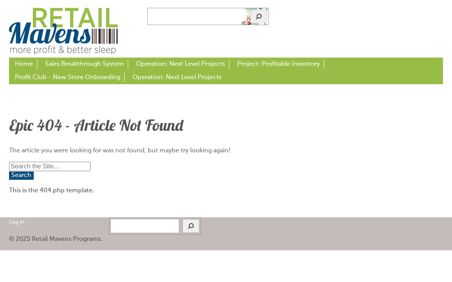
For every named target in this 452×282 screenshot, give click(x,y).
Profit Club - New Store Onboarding (67, 77)
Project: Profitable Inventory (278, 64)
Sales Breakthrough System (84, 64)
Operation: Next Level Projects (180, 64)
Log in (16, 222)
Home (24, 64)
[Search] (259, 16)
